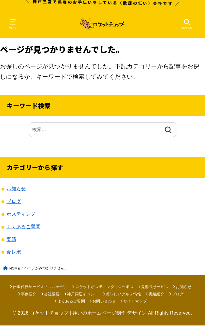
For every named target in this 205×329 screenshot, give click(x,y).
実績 (11, 242)
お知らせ (16, 192)
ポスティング (20, 217)
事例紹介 (29, 297)
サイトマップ (135, 304)
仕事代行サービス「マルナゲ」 (40, 290)
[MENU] (12, 25)
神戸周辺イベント (83, 297)
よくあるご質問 (23, 230)
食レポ (13, 255)
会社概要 (52, 297)
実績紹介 (156, 297)
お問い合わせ (104, 304)
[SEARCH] (186, 25)
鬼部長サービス (154, 290)
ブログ (13, 204)
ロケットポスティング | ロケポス (104, 290)
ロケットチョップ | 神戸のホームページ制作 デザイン (88, 316)
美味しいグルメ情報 (123, 297)
